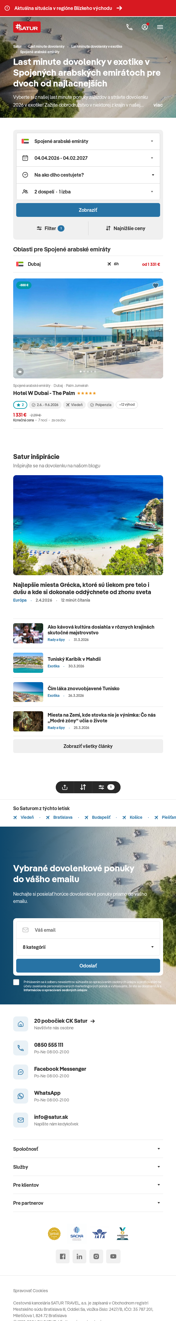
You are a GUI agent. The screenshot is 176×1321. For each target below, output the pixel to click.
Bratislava (59, 817)
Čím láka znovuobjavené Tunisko (84, 688)
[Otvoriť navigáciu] (160, 27)
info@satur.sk (51, 1116)
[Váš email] (88, 930)
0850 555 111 (48, 1044)
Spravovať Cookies (30, 1290)
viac (158, 105)
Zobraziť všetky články (88, 746)
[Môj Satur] (145, 27)
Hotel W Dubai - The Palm (44, 393)
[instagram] (96, 1256)
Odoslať (88, 966)
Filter (50, 228)
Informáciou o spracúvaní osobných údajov (55, 990)
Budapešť (97, 817)
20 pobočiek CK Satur (64, 1020)
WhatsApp (47, 1092)
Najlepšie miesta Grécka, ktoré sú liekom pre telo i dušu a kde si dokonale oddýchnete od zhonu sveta (82, 588)
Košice (132, 817)
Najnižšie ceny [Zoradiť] (125, 228)
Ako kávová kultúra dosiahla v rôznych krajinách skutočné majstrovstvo (101, 630)
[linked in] (79, 1256)
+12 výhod (127, 404)
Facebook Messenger (60, 1068)
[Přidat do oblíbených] (156, 286)
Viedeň (23, 817)
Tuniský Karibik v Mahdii (74, 659)
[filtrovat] (106, 787)
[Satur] (27, 27)
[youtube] (113, 1256)
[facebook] (63, 1256)
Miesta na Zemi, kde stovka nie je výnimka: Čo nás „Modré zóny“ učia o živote (102, 718)
